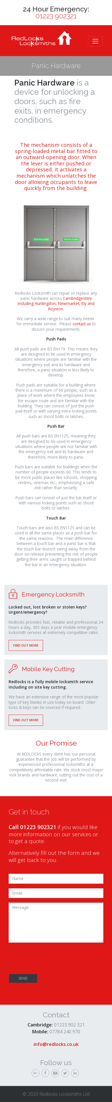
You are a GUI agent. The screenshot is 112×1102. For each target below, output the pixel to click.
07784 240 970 (64, 1031)
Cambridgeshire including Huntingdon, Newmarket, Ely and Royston (56, 304)
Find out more (25, 645)
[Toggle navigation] (95, 41)
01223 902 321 (69, 1025)
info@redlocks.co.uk (56, 1044)
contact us (82, 323)
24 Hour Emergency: (56, 12)
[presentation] (52, 958)
